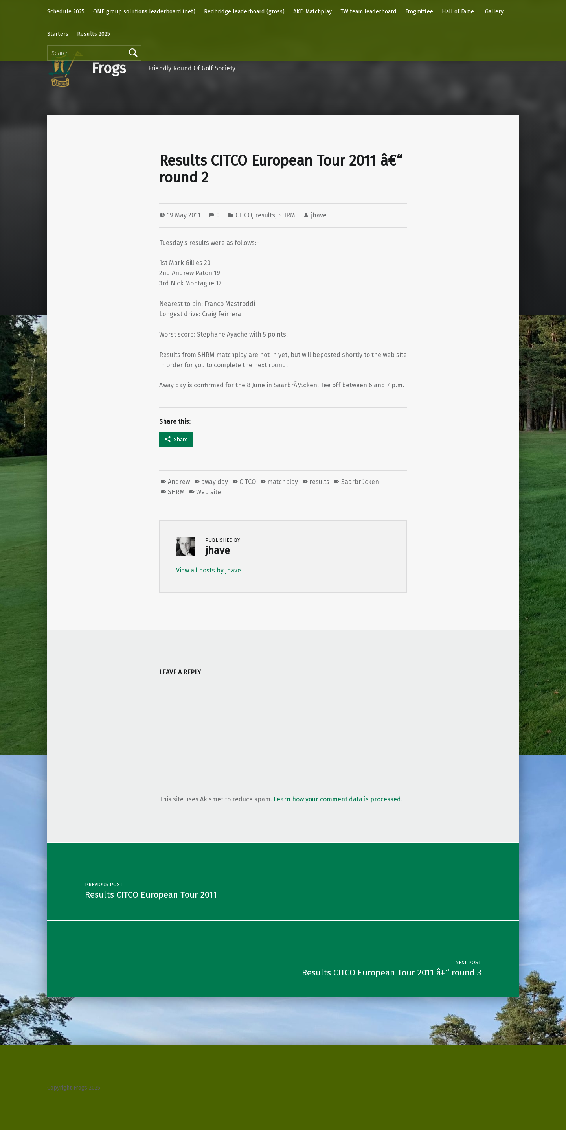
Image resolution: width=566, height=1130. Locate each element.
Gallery (494, 11)
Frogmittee (419, 11)
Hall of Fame (458, 11)
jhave (319, 215)
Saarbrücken (360, 482)
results (265, 215)
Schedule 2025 (66, 11)
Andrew (179, 482)
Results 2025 (93, 33)
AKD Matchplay (312, 11)
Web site (208, 492)
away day (214, 482)
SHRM (286, 215)
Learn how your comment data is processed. (338, 799)
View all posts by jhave (208, 570)
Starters (57, 33)
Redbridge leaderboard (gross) (244, 11)
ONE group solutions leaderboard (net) (144, 11)
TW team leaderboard (368, 11)
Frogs (109, 68)
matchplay (282, 482)
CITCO (243, 215)
